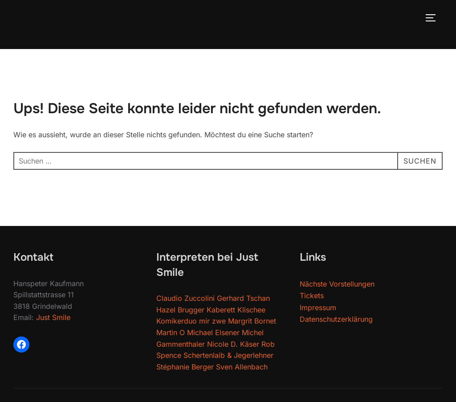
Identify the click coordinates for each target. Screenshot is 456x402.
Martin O (170, 332)
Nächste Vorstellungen (337, 283)
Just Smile (53, 317)
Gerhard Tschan (243, 298)
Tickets (312, 295)
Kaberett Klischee (236, 309)
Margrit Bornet (252, 320)
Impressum (318, 307)
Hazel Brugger (180, 309)
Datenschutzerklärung (336, 319)
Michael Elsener (213, 332)
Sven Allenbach (242, 366)
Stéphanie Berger (185, 366)
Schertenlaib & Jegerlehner (228, 355)
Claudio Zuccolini (185, 298)
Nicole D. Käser (233, 344)
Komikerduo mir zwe (191, 320)
